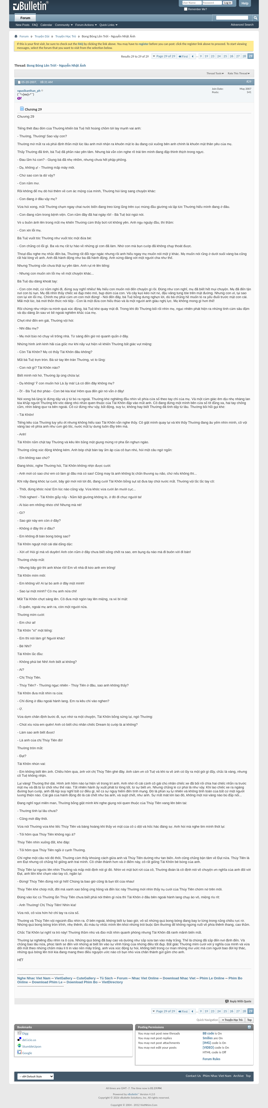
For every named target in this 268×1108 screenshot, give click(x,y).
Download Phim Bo (82, 982)
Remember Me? (195, 9)
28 (244, 56)
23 (212, 56)
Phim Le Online (212, 978)
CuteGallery (86, 978)
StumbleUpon (31, 1046)
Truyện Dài (42, 36)
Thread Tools (213, 73)
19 (206, 56)
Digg (25, 1033)
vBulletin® (133, 1094)
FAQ (35, 24)
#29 (249, 81)
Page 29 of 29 (166, 56)
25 (225, 56)
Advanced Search (242, 24)
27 (237, 56)
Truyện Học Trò (65, 36)
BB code (208, 1033)
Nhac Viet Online (145, 978)
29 (250, 56)
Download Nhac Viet (179, 978)
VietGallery (63, 978)
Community (62, 24)
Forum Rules (211, 1059)
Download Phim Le (47, 982)
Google (27, 1053)
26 (231, 56)
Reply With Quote (238, 1001)
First (183, 56)
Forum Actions (84, 24)
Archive (238, 1076)
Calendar (46, 24)
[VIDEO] (208, 1047)
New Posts (23, 24)
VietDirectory (112, 982)
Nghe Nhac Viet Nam (34, 978)
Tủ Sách (106, 978)
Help (245, 3)
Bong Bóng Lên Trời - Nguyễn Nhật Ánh (56, 65)
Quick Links (106, 24)
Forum (25, 18)
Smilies (208, 1038)
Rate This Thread (237, 73)
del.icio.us (29, 1040)
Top (249, 1020)
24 (219, 56)
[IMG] (207, 1043)
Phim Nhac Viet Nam (217, 1076)
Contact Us (193, 1076)
